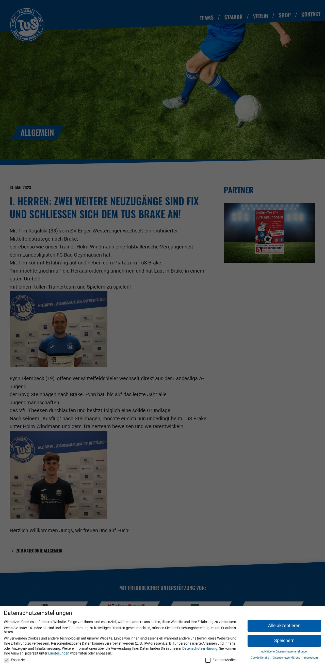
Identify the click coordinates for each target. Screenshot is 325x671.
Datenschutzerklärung (199, 648)
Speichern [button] (284, 640)
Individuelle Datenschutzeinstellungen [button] (284, 651)
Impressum (310, 657)
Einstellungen (58, 653)
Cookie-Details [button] (260, 657)
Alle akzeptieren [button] (284, 625)
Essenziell (15, 660)
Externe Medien (221, 660)
